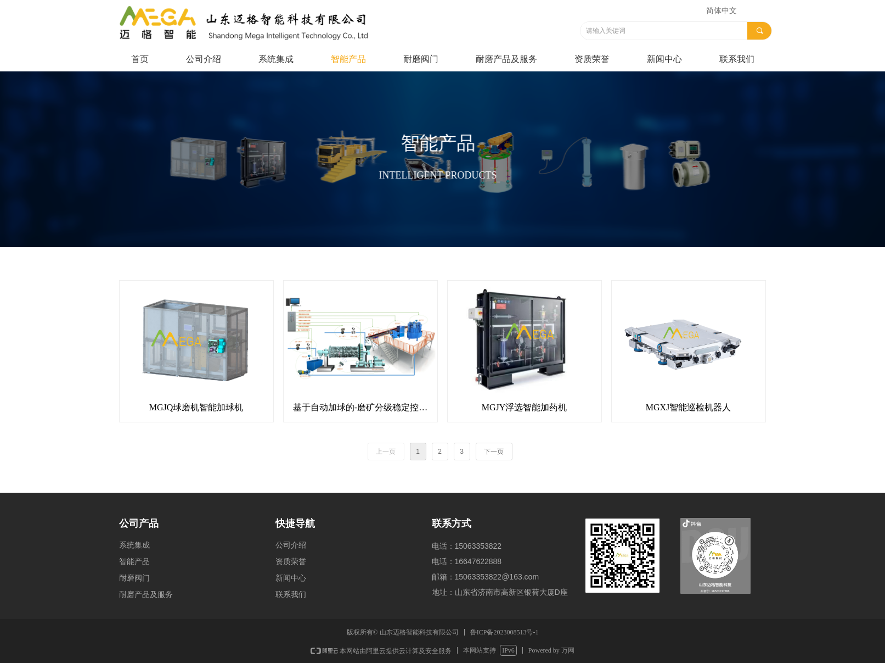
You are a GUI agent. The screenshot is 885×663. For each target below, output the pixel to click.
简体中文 (721, 11)
